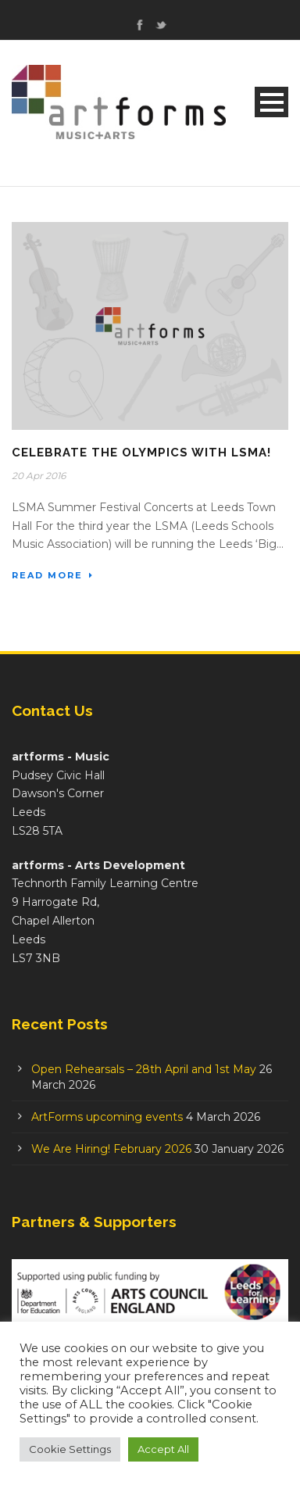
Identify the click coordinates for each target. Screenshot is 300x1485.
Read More (53, 575)
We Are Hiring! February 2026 (111, 1149)
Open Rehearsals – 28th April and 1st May (143, 1069)
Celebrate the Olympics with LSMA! (141, 453)
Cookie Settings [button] (70, 1449)
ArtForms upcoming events (107, 1117)
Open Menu (271, 102)
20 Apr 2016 (39, 475)
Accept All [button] (163, 1449)
